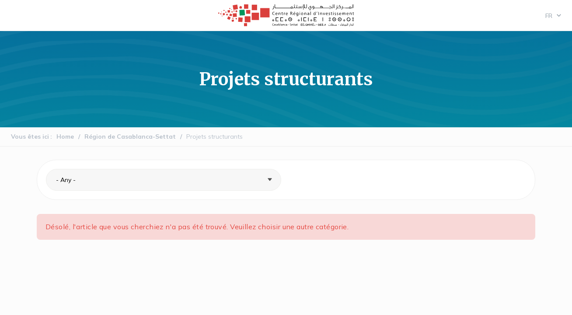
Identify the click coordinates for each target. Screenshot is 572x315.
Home (65, 136)
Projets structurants (214, 136)
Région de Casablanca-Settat (130, 136)
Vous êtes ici (30, 136)
